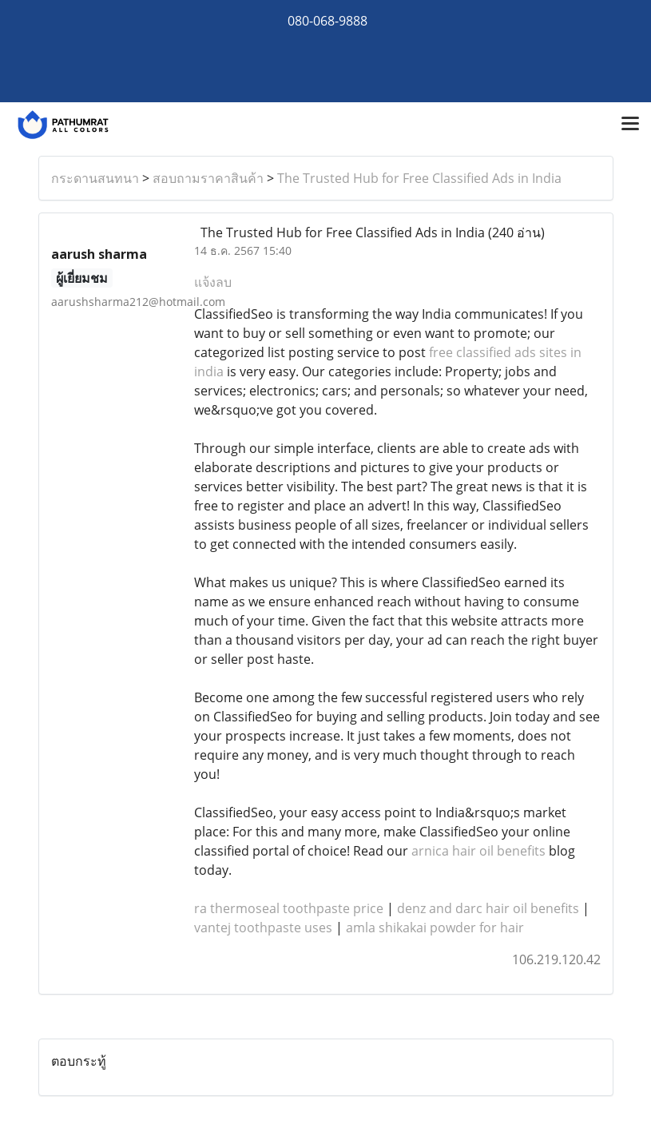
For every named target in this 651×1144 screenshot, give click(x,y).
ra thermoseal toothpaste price (288, 908)
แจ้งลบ (213, 282)
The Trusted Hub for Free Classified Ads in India (419, 178)
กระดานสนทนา (95, 178)
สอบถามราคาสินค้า (208, 178)
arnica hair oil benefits (478, 851)
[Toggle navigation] (630, 124)
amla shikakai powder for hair (435, 927)
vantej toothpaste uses (263, 927)
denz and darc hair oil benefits (488, 908)
